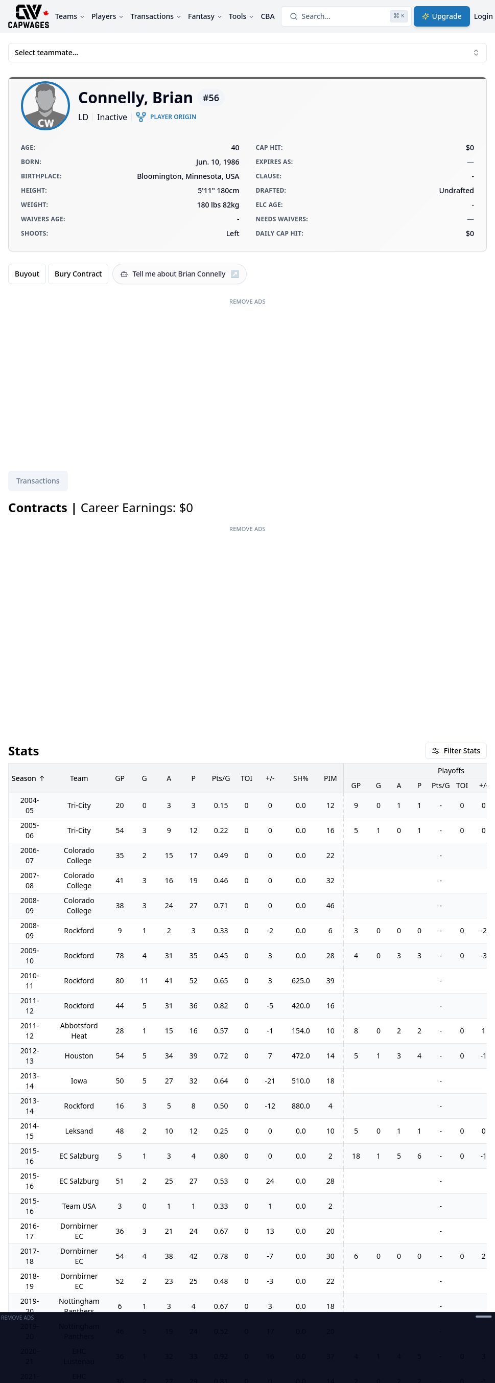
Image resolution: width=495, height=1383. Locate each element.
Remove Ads (247, 301)
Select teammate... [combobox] (247, 52)
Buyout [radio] (27, 274)
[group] (58, 274)
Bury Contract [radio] (78, 274)
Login (483, 16)
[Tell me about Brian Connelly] (179, 274)
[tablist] (38, 481)
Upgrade (442, 16)
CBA (267, 16)
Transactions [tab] (38, 481)
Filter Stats (456, 750)
